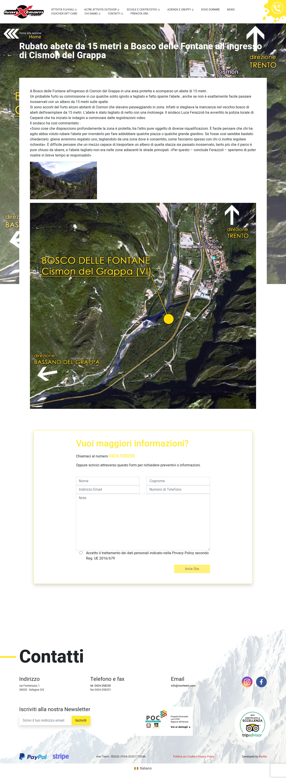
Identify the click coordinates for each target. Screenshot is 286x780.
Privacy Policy (206, 757)
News (231, 10)
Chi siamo (91, 14)
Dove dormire (210, 10)
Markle (263, 757)
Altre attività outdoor (100, 10)
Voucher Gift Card (64, 14)
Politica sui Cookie (184, 757)
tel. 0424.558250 (100, 686)
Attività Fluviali (62, 10)
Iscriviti (80, 720)
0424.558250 (122, 456)
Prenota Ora (139, 14)
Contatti (114, 14)
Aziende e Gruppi (179, 10)
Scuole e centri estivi (142, 10)
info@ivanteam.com (183, 686)
